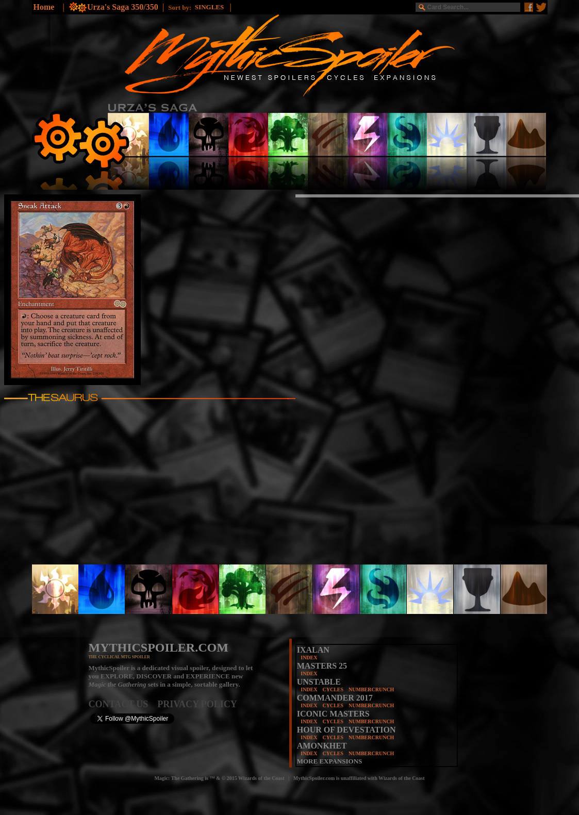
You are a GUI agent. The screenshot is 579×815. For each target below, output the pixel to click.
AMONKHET (322, 745)
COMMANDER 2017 (335, 697)
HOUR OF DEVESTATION (346, 729)
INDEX (309, 657)
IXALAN (313, 649)
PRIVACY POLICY (197, 704)
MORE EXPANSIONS (329, 761)
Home (44, 7)
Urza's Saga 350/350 (122, 7)
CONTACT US (123, 704)
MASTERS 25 (322, 665)
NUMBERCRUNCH (371, 689)
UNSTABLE (319, 681)
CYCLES (332, 689)
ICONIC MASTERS (333, 713)
